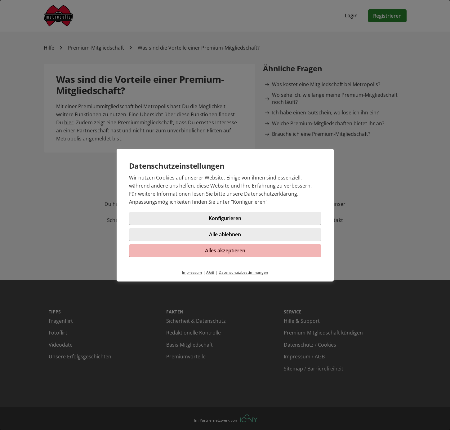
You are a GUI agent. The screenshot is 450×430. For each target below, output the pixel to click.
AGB (210, 272)
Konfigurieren (249, 201)
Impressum (192, 272)
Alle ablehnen (225, 234)
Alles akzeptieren (225, 250)
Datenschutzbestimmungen (243, 272)
